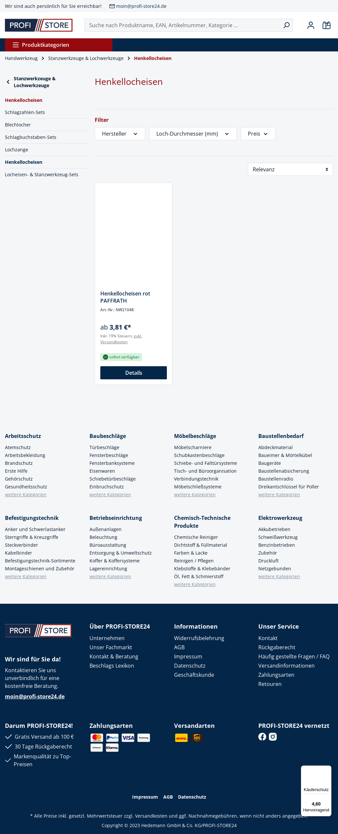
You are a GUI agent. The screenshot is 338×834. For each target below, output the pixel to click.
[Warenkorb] (326, 25)
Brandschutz (19, 463)
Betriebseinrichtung (115, 517)
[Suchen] (286, 25)
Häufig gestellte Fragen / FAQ (293, 656)
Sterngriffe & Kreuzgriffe (31, 537)
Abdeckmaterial (275, 447)
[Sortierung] (290, 169)
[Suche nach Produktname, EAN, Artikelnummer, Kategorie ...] (182, 25)
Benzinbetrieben (276, 545)
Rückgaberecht (276, 647)
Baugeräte (269, 463)
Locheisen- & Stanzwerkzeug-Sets (41, 174)
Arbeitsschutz (23, 436)
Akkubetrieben (274, 529)
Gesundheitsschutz (26, 486)
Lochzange (16, 149)
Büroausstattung (107, 545)
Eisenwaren (102, 471)
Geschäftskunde (194, 674)
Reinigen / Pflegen (194, 561)
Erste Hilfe (16, 471)
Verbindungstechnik (196, 479)
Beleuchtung (103, 537)
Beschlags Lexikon (111, 665)
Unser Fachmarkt (110, 647)
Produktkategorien (40, 44)
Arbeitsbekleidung (25, 455)
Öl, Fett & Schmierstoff (198, 576)
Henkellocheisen (23, 162)
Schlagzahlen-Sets (25, 112)
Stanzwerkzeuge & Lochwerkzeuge (30, 81)
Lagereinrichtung (108, 568)
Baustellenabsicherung (283, 471)
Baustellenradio (275, 479)
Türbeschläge (104, 447)
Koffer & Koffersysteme (114, 561)
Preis (258, 133)
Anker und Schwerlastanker (35, 529)
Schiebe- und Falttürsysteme (205, 463)
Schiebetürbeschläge (112, 479)
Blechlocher (18, 125)
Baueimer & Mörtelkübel (285, 455)
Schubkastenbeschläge (199, 455)
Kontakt (268, 638)
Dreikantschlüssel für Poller (288, 486)
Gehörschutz (19, 479)
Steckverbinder (21, 545)
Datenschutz (190, 665)
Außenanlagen (105, 529)
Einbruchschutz (106, 486)
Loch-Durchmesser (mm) (192, 133)
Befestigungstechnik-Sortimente (40, 561)
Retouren (270, 684)
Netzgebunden (274, 568)
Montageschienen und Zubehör (39, 568)
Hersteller (120, 133)
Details (133, 372)
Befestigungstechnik (32, 517)
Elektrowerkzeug (280, 517)
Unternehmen (107, 638)
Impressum (188, 656)
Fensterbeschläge (108, 455)
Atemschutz (18, 447)
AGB (179, 647)
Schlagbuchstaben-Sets (30, 137)
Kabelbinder (18, 553)
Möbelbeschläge (195, 436)
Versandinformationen (286, 665)
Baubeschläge (107, 436)
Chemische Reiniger (196, 537)
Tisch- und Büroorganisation (205, 471)
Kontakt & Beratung (113, 656)
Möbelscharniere (192, 447)
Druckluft (268, 561)
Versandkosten (151, 816)
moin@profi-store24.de (141, 6)
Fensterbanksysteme (112, 463)
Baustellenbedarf (281, 436)
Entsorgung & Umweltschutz (120, 553)
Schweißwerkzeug (278, 537)
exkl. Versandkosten (121, 339)
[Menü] (327, 769)
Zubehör (267, 553)
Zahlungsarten (276, 674)
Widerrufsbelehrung (199, 638)
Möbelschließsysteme (198, 486)
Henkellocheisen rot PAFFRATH (125, 297)
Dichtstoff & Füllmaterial (200, 545)
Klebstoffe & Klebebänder (202, 568)
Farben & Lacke (191, 553)
